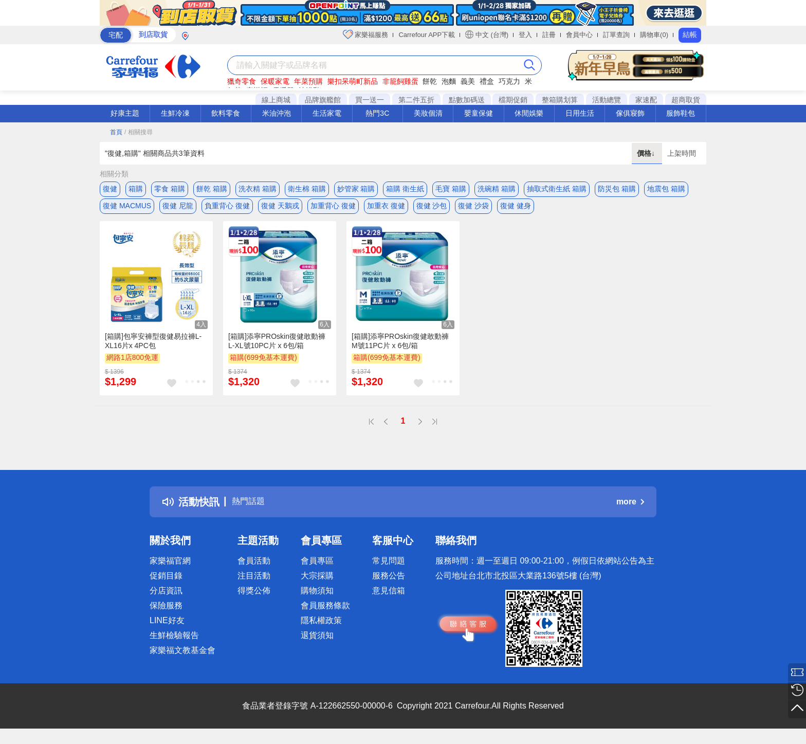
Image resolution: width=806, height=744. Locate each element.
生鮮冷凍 (175, 113)
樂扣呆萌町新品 (352, 81)
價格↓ (647, 153)
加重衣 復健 (386, 209)
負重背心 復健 (227, 209)
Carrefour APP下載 (426, 35)
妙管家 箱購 (356, 189)
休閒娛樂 (529, 113)
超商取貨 (685, 100)
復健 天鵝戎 (280, 209)
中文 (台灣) (486, 34)
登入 (525, 35)
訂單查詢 (616, 35)
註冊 (549, 35)
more (630, 508)
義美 (468, 81)
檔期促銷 (513, 100)
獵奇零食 (241, 81)
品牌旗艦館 (323, 100)
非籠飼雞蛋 (400, 81)
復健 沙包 (431, 209)
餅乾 (430, 81)
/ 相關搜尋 (138, 132)
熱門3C (377, 113)
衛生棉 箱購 (307, 189)
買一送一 (369, 100)
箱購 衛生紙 (405, 189)
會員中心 (579, 35)
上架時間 (681, 153)
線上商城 (276, 100)
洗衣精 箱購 (258, 189)
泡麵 (449, 81)
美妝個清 (428, 113)
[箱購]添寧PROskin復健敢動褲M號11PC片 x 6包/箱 (400, 347)
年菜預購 (308, 81)
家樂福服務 (366, 34)
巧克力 (509, 81)
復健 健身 (515, 209)
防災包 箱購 (617, 189)
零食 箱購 (169, 189)
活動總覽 (606, 100)
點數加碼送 (467, 100)
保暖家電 (275, 81)
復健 (110, 189)
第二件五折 (416, 100)
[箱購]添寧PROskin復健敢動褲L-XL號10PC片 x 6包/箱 (276, 347)
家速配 (646, 100)
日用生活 (579, 113)
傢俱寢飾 (630, 113)
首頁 (116, 132)
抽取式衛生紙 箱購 (557, 189)
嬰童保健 (478, 113)
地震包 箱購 (666, 189)
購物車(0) (654, 35)
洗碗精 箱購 (497, 189)
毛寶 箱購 (450, 189)
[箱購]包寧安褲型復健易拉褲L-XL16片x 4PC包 (153, 347)
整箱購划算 (560, 100)
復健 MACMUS (127, 209)
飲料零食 (225, 113)
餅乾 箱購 (211, 189)
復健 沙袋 (473, 209)
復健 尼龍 (177, 209)
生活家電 (327, 113)
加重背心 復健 (333, 209)
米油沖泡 (276, 113)
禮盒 (487, 81)
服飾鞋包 (680, 113)
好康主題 (125, 113)
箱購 (136, 189)
